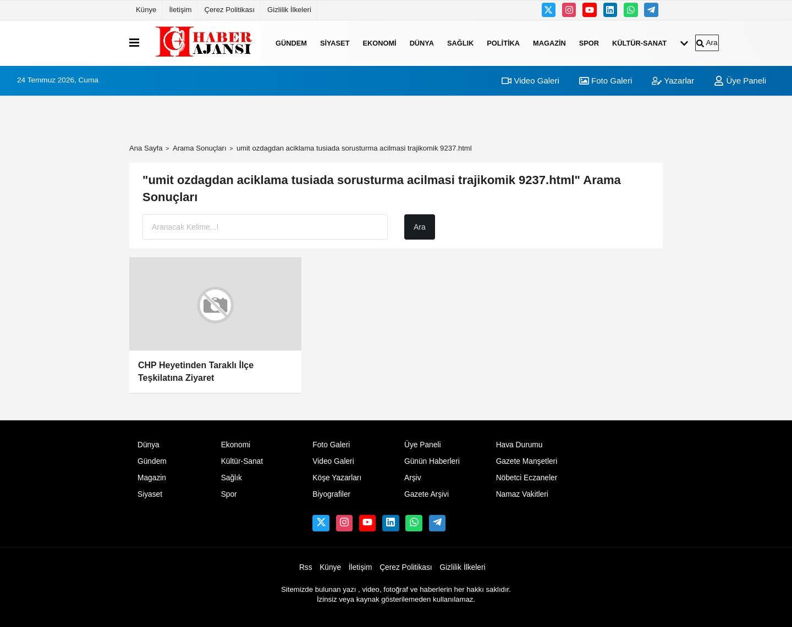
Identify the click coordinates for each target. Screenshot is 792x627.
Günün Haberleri (432, 461)
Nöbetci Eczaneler (527, 478)
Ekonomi (379, 42)
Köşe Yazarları (336, 478)
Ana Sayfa (146, 148)
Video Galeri (530, 80)
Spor (589, 42)
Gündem (291, 42)
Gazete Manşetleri (527, 461)
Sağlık (460, 42)
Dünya (422, 42)
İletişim (180, 9)
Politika (503, 42)
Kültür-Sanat (639, 42)
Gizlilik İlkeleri (289, 9)
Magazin (549, 42)
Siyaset (335, 42)
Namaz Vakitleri (522, 494)
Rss (305, 567)
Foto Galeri (605, 80)
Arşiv (412, 478)
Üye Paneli (740, 80)
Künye (146, 9)
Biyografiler (331, 494)
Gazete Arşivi (426, 494)
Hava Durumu (519, 445)
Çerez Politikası (229, 9)
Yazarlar (673, 80)
